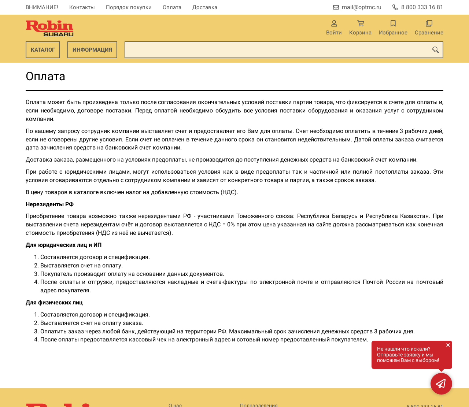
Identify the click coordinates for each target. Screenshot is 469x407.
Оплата (172, 7)
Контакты (82, 7)
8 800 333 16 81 (422, 7)
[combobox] (284, 49)
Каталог (43, 50)
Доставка (204, 7)
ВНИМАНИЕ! (42, 7)
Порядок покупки (129, 7)
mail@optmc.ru (361, 7)
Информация (92, 50)
